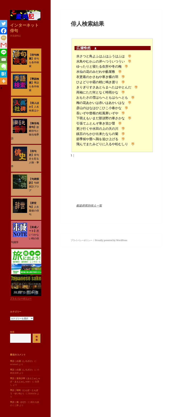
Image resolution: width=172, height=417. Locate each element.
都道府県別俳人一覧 (89, 206)
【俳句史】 (32, 152)
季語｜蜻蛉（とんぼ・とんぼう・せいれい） (24, 392)
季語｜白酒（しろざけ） (22, 361)
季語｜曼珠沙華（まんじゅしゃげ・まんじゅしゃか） (25, 380)
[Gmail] (3, 45)
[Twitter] (3, 23)
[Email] (3, 59)
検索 (12, 331)
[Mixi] (3, 38)
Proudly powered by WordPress (111, 240)
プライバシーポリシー (21, 298)
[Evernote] (3, 66)
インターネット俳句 (24, 27)
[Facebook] (3, 30)
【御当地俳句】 (34, 125)
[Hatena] (3, 73)
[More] (3, 81)
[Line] (3, 52)
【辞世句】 (32, 204)
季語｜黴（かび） (18, 402)
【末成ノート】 (34, 228)
